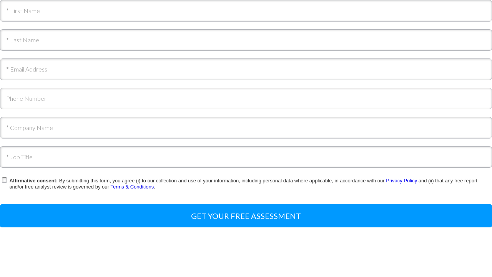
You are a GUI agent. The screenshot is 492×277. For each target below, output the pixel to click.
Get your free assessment (246, 215)
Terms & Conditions (132, 187)
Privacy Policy (401, 181)
